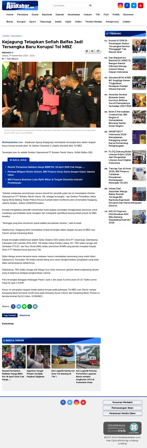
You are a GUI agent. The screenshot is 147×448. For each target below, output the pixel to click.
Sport (32, 21)
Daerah (60, 14)
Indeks (126, 21)
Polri (106, 14)
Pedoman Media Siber (122, 413)
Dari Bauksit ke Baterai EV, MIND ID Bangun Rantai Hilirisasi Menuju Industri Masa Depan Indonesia (120, 64)
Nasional (47, 14)
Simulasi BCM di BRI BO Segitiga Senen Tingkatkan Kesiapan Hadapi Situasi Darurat (120, 83)
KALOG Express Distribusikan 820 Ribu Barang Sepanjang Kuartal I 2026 (120, 217)
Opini (68, 21)
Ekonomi (128, 14)
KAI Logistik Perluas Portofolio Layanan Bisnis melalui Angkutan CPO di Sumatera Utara (86, 377)
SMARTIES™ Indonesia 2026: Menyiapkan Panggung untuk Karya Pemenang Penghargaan (118, 138)
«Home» (6, 36)
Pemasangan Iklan (122, 408)
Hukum (88, 14)
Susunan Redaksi (122, 402)
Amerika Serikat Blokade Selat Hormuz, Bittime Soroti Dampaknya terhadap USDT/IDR (120, 100)
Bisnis (9, 21)
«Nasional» (16, 36)
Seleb (58, 21)
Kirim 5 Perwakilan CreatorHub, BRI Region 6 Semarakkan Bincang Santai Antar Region (119, 118)
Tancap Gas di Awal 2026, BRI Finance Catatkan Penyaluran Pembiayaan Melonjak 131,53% (120, 175)
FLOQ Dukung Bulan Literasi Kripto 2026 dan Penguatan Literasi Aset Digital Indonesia (120, 157)
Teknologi (45, 21)
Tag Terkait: (9, 315)
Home (9, 14)
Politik (116, 14)
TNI (98, 14)
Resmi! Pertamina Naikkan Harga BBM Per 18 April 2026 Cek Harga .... (46, 167)
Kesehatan (74, 14)
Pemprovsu (112, 21)
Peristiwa (22, 14)
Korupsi (21, 21)
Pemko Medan (94, 21)
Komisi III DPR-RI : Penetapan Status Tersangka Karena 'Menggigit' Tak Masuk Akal (119, 46)
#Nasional (24, 315)
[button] (98, 51)
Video (78, 21)
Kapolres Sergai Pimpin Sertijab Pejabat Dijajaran (35, 374)
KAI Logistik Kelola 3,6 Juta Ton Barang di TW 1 (62, 374)
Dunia (35, 14)
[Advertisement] (125, 247)
